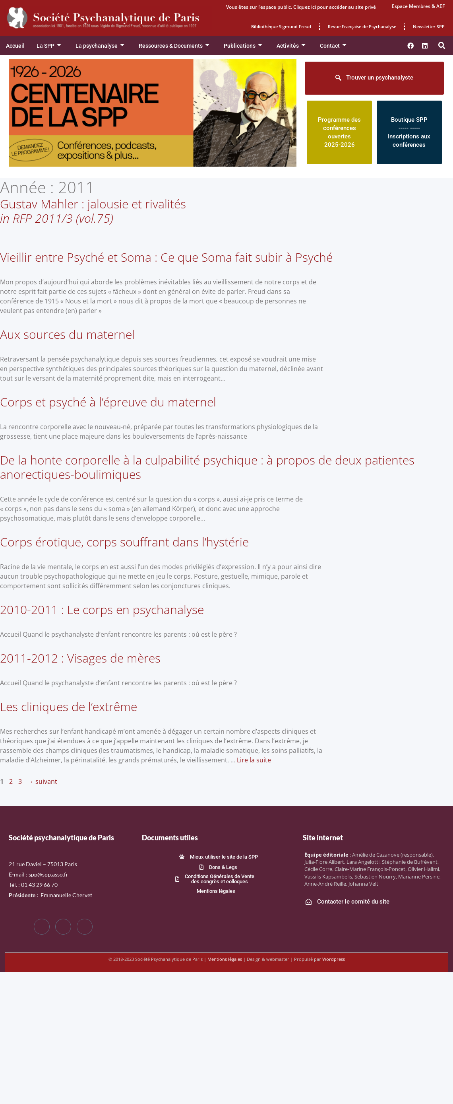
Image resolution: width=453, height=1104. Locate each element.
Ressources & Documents (174, 46)
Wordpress (333, 959)
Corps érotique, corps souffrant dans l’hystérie (124, 542)
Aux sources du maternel (67, 334)
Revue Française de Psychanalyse (362, 26)
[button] (442, 45)
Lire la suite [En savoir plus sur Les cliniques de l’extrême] (254, 760)
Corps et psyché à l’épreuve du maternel (108, 402)
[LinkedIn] (85, 927)
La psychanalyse (100, 46)
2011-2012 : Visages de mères (80, 658)
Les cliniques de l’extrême (68, 706)
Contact (333, 46)
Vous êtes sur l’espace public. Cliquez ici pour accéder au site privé (301, 7)
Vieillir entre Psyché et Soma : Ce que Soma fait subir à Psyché (166, 257)
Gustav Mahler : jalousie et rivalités (93, 211)
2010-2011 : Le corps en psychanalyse (102, 609)
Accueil (15, 46)
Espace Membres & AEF (418, 6)
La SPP (49, 46)
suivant (42, 781)
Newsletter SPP (429, 26)
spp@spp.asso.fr (48, 874)
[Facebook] (42, 927)
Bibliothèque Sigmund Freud (281, 26)
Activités (291, 46)
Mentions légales (224, 959)
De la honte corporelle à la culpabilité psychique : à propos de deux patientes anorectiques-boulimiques (207, 467)
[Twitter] (63, 927)
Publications (243, 46)
